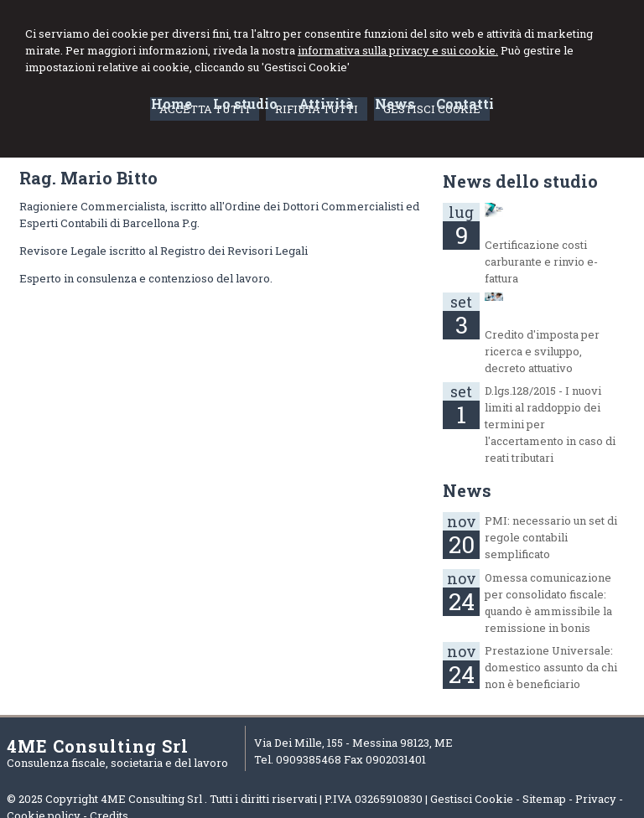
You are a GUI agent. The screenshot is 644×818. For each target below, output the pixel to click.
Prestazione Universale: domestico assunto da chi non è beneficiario (551, 667)
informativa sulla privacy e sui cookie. (398, 50)
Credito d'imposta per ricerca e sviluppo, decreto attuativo (542, 351)
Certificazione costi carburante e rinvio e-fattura (541, 261)
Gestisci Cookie (471, 798)
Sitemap (544, 798)
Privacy (595, 798)
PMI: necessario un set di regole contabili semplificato (551, 537)
